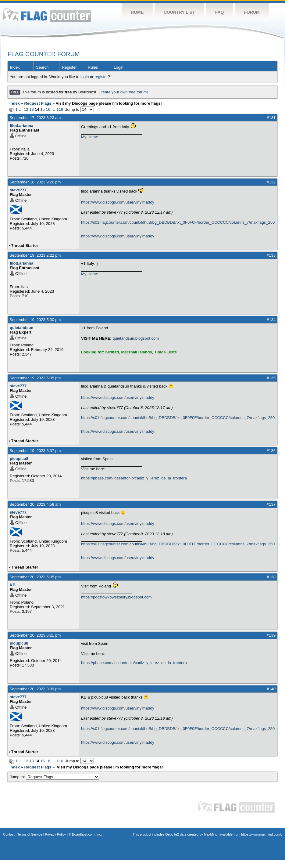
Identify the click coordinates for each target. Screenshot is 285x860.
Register (69, 67)
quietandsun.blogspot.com (135, 338)
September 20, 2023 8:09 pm (35, 689)
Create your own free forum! (123, 92)
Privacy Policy (55, 834)
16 (48, 109)
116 (59, 109)
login (84, 76)
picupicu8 (19, 458)
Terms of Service (29, 834)
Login (118, 67)
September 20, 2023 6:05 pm (35, 577)
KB (13, 585)
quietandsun (21, 327)
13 (31, 109)
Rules (93, 67)
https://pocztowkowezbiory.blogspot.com (116, 597)
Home (137, 12)
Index (15, 67)
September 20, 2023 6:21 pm (35, 635)
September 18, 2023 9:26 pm (35, 182)
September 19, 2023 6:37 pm (35, 450)
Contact (9, 834)
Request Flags (37, 103)
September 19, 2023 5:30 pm (35, 319)
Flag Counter (47, 15)
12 (26, 109)
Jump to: (54, 777)
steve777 (18, 190)
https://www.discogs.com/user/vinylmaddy (117, 202)
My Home (89, 137)
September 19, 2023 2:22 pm (35, 255)
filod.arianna (21, 125)
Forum (251, 12)
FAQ (219, 12)
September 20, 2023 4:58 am (35, 504)
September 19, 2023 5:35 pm (35, 378)
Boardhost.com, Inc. (87, 834)
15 (42, 109)
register (101, 76)
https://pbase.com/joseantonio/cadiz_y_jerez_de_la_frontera (134, 478)
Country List (179, 12)
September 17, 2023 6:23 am (35, 117)
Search (42, 67)
